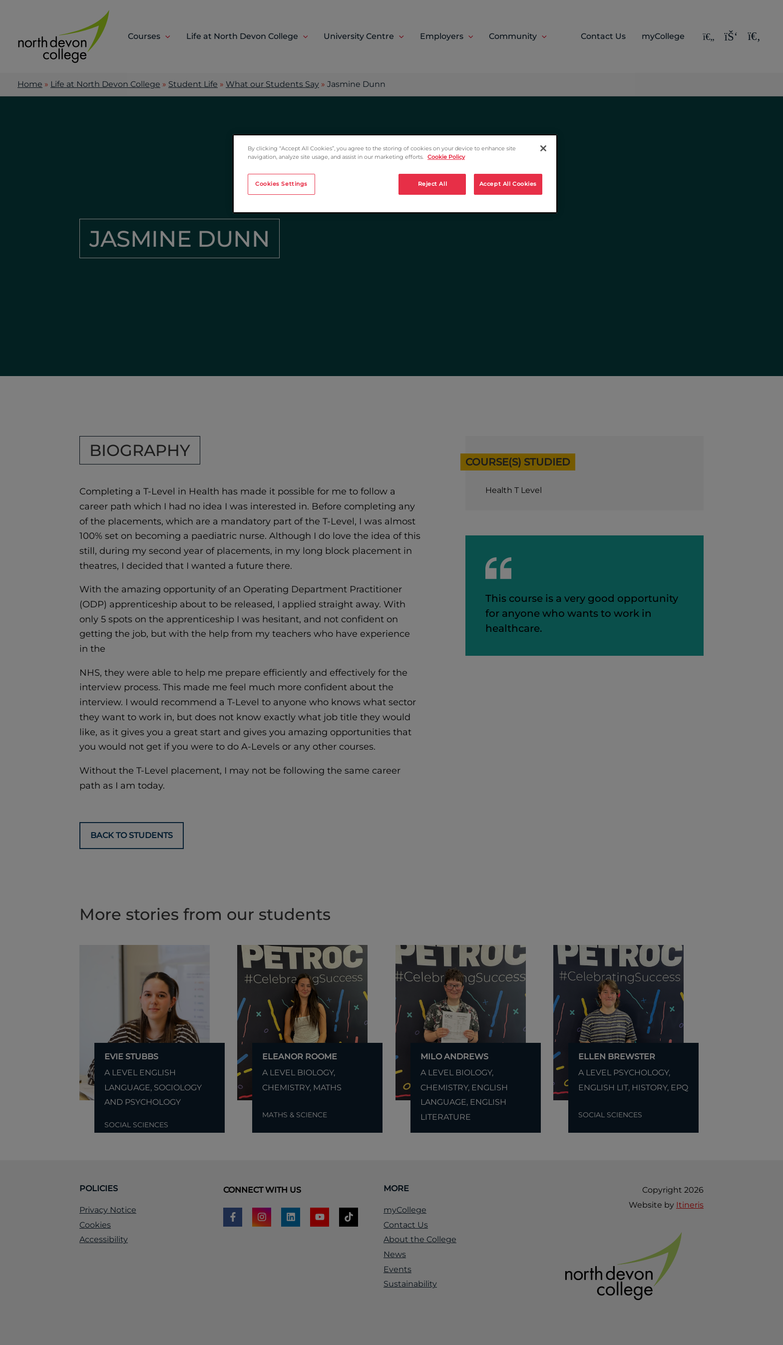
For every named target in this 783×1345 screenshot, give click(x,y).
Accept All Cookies (508, 183)
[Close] (543, 148)
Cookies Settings (281, 183)
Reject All (432, 183)
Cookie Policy (446, 156)
